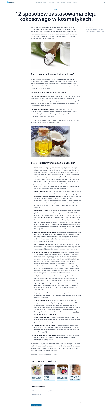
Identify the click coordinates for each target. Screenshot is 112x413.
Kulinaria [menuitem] (63, 2)
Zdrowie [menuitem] (45, 2)
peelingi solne (44, 217)
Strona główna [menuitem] (38, 2)
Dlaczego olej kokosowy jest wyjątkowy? (95, 29)
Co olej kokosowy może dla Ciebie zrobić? (95, 31)
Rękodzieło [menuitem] (51, 2)
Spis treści (89, 27)
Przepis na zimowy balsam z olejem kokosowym (48, 196)
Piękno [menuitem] (57, 2)
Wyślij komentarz (36, 405)
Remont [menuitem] (69, 2)
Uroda (48, 278)
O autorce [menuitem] (74, 2)
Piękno (56, 9)
